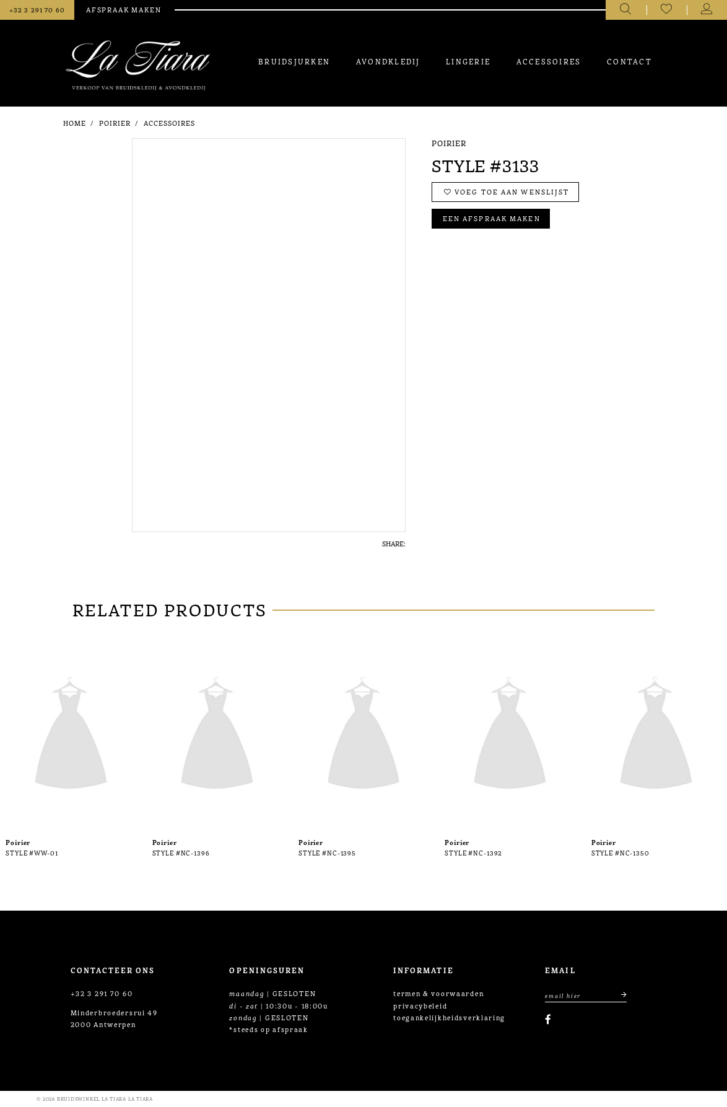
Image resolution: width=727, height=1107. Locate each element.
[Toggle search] (626, 10)
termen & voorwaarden (438, 993)
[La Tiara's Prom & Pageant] (138, 65)
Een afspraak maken (492, 219)
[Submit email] (619, 994)
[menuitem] (294, 61)
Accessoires (170, 123)
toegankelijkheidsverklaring (449, 1017)
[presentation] (71, 735)
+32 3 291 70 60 (102, 993)
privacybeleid (420, 1005)
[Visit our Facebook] (548, 1019)
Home (74, 123)
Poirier (115, 123)
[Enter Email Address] (586, 994)
